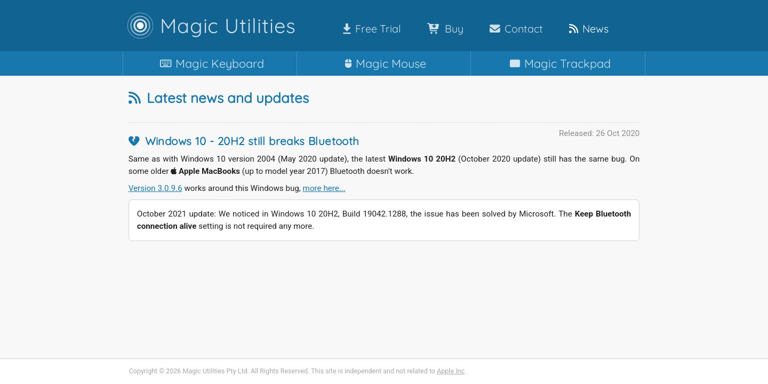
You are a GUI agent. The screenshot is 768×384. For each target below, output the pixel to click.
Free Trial (370, 28)
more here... (324, 188)
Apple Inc (451, 371)
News (587, 28)
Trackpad (558, 63)
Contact (514, 28)
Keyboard (210, 63)
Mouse (383, 63)
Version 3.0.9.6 (155, 188)
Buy (443, 28)
